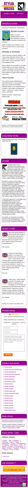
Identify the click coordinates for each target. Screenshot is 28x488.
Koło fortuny (14, 445)
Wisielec (4, 446)
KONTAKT (20, 13)
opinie (15, 319)
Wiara (17, 442)
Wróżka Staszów (8, 407)
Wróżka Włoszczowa (9, 410)
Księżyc (24, 448)
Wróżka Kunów (20, 27)
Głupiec (5, 440)
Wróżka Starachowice (10, 371)
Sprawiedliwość (22, 443)
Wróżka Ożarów (8, 403)
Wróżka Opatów (8, 400)
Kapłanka (16, 440)
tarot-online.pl (5, 27)
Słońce (6, 449)
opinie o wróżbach (22, 477)
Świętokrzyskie (13, 27)
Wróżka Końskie (8, 395)
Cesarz (12, 442)
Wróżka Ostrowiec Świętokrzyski (13, 369)
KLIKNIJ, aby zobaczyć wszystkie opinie (12, 303)
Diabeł (3, 448)
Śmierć (11, 446)
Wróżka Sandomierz (9, 376)
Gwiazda (16, 448)
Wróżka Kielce (8, 367)
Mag (10, 440)
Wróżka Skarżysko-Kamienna (12, 374)
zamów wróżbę (6, 221)
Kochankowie (5, 443)
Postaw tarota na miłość (13, 427)
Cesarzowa (5, 442)
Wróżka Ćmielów (8, 388)
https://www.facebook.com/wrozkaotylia (12, 421)
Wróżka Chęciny (8, 383)
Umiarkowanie (19, 446)
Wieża (9, 448)
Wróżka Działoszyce (9, 391)
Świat (17, 449)
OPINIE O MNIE (9, 13)
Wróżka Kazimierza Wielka (11, 393)
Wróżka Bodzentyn (9, 379)
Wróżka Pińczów (8, 405)
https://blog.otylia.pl (10, 426)
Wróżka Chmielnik (9, 386)
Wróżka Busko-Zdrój (9, 381)
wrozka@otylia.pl (15, 218)
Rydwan (13, 443)
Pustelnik (6, 445)
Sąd (12, 449)
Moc (21, 445)
